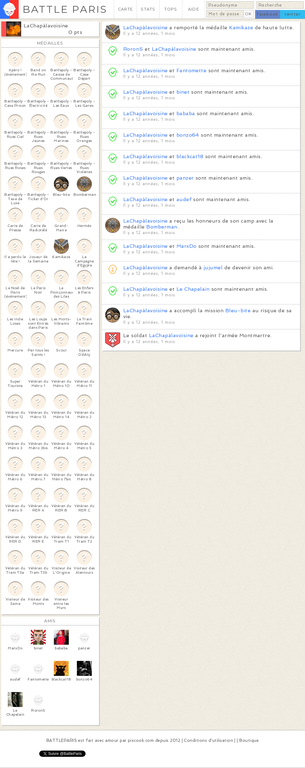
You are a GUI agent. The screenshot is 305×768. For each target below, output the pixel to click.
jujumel (213, 268)
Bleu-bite (238, 310)
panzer (185, 178)
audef (183, 199)
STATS (148, 9)
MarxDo (186, 246)
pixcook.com (141, 740)
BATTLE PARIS (64, 9)
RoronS (133, 49)
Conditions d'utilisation (208, 740)
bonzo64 (187, 135)
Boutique (249, 740)
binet (183, 92)
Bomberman (161, 227)
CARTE (125, 9)
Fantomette (191, 70)
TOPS (170, 9)
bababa (185, 113)
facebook (267, 14)
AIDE (193, 9)
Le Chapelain (193, 289)
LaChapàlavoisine (46, 26)
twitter (292, 14)
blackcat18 (190, 156)
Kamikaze (241, 28)
